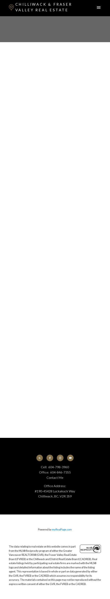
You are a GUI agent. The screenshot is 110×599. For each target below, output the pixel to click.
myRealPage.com (62, 529)
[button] (39, 458)
